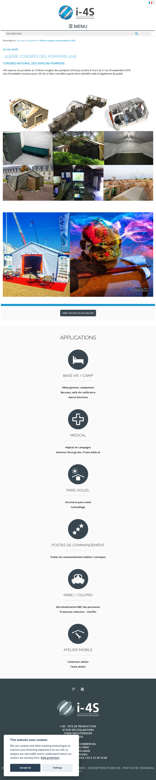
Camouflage (78, 507)
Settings (57, 767)
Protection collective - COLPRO (78, 611)
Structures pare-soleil (78, 502)
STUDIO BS (113, 768)
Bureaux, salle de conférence (78, 392)
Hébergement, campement (78, 387)
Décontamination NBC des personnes (78, 607)
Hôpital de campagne (78, 447)
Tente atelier (78, 666)
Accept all (25, 767)
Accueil (21, 40)
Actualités (31, 40)
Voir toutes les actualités (78, 313)
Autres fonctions (78, 397)
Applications (78, 338)
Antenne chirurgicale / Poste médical (78, 452)
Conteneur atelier (78, 661)
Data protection (50, 758)
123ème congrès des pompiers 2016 (56, 40)
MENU (80, 26)
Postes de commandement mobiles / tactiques (78, 557)
